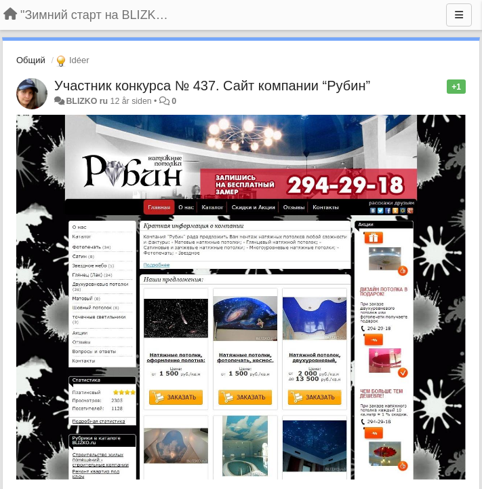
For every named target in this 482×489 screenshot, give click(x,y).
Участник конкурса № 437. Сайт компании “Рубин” (212, 85)
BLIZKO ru (88, 101)
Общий (30, 60)
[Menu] (459, 14)
